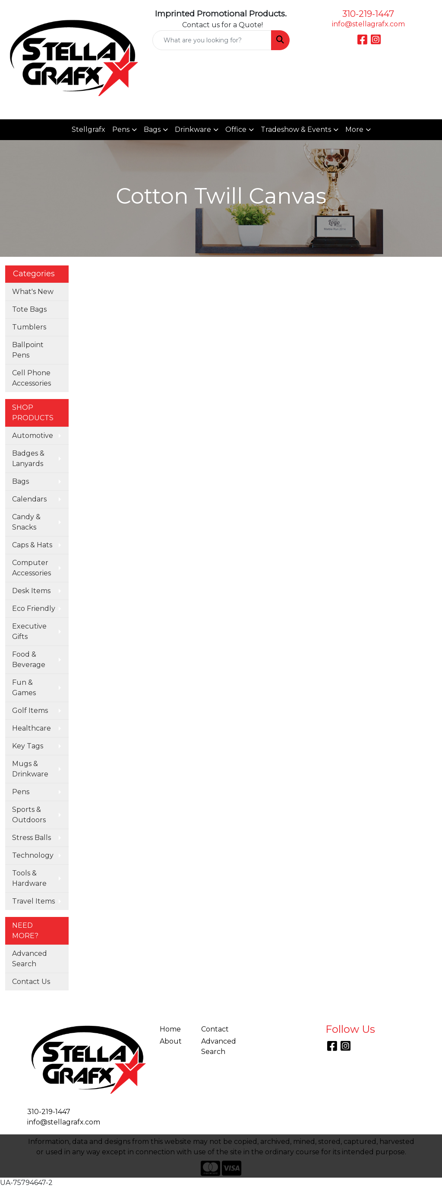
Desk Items (31, 591)
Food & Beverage (28, 659)
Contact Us (31, 981)
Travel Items (33, 901)
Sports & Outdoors (29, 814)
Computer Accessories (31, 568)
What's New (33, 291)
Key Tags (27, 746)
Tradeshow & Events (296, 129)
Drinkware (193, 129)
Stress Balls (31, 838)
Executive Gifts (29, 631)
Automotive (32, 435)
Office (235, 129)
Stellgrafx (88, 129)
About (171, 1041)
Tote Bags (29, 309)
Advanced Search (29, 958)
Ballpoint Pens (28, 350)
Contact (215, 1029)
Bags (152, 129)
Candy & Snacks (26, 522)
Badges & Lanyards (28, 458)
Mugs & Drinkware (30, 769)
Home (170, 1029)
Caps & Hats (32, 545)
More (354, 129)
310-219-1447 (368, 14)
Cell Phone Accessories (31, 378)
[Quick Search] (211, 40)
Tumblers (29, 327)
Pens (120, 129)
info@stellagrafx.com (368, 24)
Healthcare (31, 728)
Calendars (29, 499)
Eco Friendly (33, 608)
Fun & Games (24, 687)
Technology (33, 855)
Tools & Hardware (29, 878)
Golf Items (30, 710)
